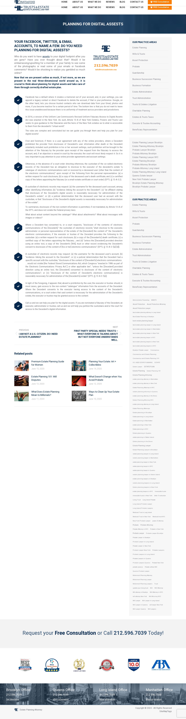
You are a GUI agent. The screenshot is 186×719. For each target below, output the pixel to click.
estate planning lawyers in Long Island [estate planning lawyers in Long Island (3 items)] (146, 488)
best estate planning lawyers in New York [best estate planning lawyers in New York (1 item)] (146, 346)
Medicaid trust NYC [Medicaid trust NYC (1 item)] (159, 521)
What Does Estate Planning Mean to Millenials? (45, 398)
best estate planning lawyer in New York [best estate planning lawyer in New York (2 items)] (146, 338)
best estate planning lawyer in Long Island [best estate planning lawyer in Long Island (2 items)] (147, 330)
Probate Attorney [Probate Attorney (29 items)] (146, 530)
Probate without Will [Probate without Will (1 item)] (151, 572)
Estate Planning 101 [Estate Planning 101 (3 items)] (154, 376)
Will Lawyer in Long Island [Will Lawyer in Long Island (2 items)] (150, 605)
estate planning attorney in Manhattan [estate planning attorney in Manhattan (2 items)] (145, 384)
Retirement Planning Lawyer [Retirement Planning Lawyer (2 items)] (142, 584)
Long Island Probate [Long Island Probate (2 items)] (149, 504)
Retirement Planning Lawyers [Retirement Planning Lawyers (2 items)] (142, 588)
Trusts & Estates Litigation (144, 109)
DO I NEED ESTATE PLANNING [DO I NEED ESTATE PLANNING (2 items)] (143, 367)
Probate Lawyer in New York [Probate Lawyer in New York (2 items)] (142, 551)
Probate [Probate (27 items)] (136, 530)
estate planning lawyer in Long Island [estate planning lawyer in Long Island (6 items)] (145, 458)
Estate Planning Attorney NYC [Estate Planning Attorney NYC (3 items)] (143, 405)
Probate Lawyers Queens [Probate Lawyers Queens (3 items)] (141, 567)
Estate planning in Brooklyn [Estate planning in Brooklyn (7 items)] (142, 417)
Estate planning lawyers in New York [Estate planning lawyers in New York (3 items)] (145, 492)
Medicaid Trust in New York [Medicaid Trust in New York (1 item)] (142, 521)
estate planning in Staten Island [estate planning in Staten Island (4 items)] (143, 442)
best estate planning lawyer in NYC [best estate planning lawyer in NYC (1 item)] (144, 342)
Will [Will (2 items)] (151, 593)
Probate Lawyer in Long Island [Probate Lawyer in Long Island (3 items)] (143, 546)
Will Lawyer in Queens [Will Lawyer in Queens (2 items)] (140, 609)
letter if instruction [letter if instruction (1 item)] (160, 500)
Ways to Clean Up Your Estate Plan (104, 398)
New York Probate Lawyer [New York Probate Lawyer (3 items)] (141, 525)
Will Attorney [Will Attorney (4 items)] (159, 593)
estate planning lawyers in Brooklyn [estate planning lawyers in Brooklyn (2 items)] (144, 483)
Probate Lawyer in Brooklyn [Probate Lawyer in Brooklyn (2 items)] (141, 542)
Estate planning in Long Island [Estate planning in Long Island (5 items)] (143, 421)
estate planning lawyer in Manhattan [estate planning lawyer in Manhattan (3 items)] (145, 463)
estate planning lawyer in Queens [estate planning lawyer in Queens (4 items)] (144, 475)
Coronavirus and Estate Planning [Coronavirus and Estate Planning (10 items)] (144, 359)
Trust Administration (141, 103)
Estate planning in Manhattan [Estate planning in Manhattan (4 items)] (142, 425)
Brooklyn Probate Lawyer (143, 191)
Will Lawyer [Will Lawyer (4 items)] (136, 605)
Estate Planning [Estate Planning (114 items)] (139, 376)
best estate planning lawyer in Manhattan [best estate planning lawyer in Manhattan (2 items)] (146, 334)
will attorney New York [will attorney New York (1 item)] (140, 601)
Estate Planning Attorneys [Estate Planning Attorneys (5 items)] (141, 413)
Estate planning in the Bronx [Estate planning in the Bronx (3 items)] (143, 446)
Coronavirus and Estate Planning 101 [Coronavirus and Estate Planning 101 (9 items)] (146, 363)
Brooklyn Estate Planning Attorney (147, 187)
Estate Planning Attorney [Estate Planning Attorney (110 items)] (142, 380)
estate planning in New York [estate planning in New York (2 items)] (142, 430)
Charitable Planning (141, 115)
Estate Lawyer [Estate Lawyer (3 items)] (137, 371)
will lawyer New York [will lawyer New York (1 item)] (156, 609)
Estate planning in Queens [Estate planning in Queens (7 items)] (142, 438)
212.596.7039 (20, 2)
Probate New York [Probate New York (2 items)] (158, 567)
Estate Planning (139, 52)
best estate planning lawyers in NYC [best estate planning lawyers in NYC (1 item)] (144, 351)
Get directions (12, 704)
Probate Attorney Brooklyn (144, 158)
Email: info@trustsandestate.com (45, 2)
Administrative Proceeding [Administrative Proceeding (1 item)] (141, 305)
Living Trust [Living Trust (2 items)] (137, 504)
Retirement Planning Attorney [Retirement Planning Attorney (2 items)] (142, 580)
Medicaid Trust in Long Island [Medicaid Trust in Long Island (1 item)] (142, 517)
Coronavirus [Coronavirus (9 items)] (154, 355)
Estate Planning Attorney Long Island (149, 176)
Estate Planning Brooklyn (143, 165)
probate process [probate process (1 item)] (138, 572)
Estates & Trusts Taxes (143, 122)
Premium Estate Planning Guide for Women (47, 368)
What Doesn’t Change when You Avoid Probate (105, 383)
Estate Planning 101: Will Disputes (44, 383)
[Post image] (21, 370)
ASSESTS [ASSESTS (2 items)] (153, 305)
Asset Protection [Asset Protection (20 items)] (139, 309)
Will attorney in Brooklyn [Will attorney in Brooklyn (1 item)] (140, 597)
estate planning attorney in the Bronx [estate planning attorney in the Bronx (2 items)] (145, 400)
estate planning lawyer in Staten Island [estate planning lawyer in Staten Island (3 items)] (146, 479)
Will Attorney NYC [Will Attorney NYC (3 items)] (155, 601)
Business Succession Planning (146, 84)
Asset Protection (140, 65)
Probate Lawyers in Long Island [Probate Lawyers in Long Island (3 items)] (144, 559)
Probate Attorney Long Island (145, 173)
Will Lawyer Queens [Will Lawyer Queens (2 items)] (139, 614)
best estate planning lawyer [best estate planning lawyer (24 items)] (143, 325)
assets (46, 61)
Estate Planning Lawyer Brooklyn (147, 147)
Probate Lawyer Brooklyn (143, 154)
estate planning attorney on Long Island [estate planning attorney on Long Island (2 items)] (146, 409)
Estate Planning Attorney (31, 714)
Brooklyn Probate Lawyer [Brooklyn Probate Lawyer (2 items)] (140, 355)
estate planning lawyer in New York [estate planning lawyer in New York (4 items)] (144, 467)
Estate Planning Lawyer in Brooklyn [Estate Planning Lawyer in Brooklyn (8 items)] (145, 454)
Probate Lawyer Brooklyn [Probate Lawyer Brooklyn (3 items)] (154, 538)
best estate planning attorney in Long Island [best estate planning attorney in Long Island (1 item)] (146, 317)
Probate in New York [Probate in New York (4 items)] (157, 534)
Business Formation (141, 90)
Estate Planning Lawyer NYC (145, 162)
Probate (136, 71)
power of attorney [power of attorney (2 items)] (157, 525)
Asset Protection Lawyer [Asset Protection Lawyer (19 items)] (141, 313)
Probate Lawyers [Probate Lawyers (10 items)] (158, 555)
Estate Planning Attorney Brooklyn (147, 151)
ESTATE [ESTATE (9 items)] (157, 367)
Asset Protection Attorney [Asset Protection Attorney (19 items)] (156, 309)
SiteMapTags (166, 716)
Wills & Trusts (138, 58)
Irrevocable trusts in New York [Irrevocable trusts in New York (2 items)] (142, 500)
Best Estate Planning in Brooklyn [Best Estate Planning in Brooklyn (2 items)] (143, 321)
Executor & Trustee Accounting (146, 128)
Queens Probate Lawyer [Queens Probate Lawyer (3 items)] (141, 576)
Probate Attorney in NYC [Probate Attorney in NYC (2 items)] (140, 534)
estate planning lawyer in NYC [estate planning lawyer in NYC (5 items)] (143, 471)
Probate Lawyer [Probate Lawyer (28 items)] (138, 538)
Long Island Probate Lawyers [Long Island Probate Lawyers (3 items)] (143, 513)
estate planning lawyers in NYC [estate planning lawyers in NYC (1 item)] (143, 496)
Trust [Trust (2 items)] (156, 588)
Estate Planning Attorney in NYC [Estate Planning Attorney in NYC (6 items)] (144, 392)
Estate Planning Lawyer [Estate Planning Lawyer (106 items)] (142, 450)
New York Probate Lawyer (144, 184)
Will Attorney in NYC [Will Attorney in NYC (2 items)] (156, 597)
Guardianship (138, 77)
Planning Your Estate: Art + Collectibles (102, 368)
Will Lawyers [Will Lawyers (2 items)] (152, 614)
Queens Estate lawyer (142, 180)
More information (61, 704)
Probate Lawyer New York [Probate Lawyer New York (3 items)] (141, 555)
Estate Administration (142, 96)
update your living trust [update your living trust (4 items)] (140, 593)
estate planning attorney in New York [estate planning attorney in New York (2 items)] (145, 388)
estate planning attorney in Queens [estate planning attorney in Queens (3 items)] (145, 396)
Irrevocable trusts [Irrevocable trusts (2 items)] (160, 496)
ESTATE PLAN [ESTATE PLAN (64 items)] (149, 371)
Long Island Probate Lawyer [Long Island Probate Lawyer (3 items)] (142, 509)
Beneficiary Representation (144, 134)
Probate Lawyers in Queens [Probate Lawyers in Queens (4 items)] (142, 563)
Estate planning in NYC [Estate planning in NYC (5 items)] (140, 434)
